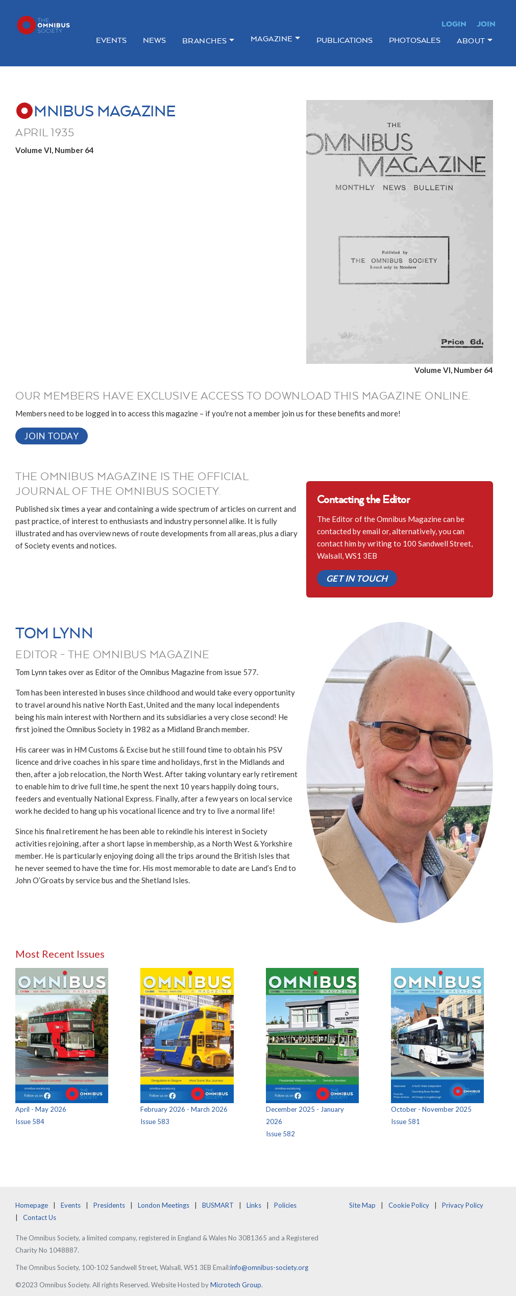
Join (486, 23)
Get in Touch (357, 578)
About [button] (471, 40)
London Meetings (163, 1205)
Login (453, 23)
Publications (344, 40)
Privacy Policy (462, 1205)
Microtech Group (235, 1285)
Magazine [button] (272, 38)
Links (254, 1205)
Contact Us (39, 1217)
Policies (285, 1205)
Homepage (31, 1205)
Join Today (51, 436)
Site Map (362, 1205)
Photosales (414, 40)
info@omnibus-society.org (269, 1267)
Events (111, 40)
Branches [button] (204, 40)
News (154, 40)
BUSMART (218, 1205)
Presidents (109, 1205)
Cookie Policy (408, 1205)
